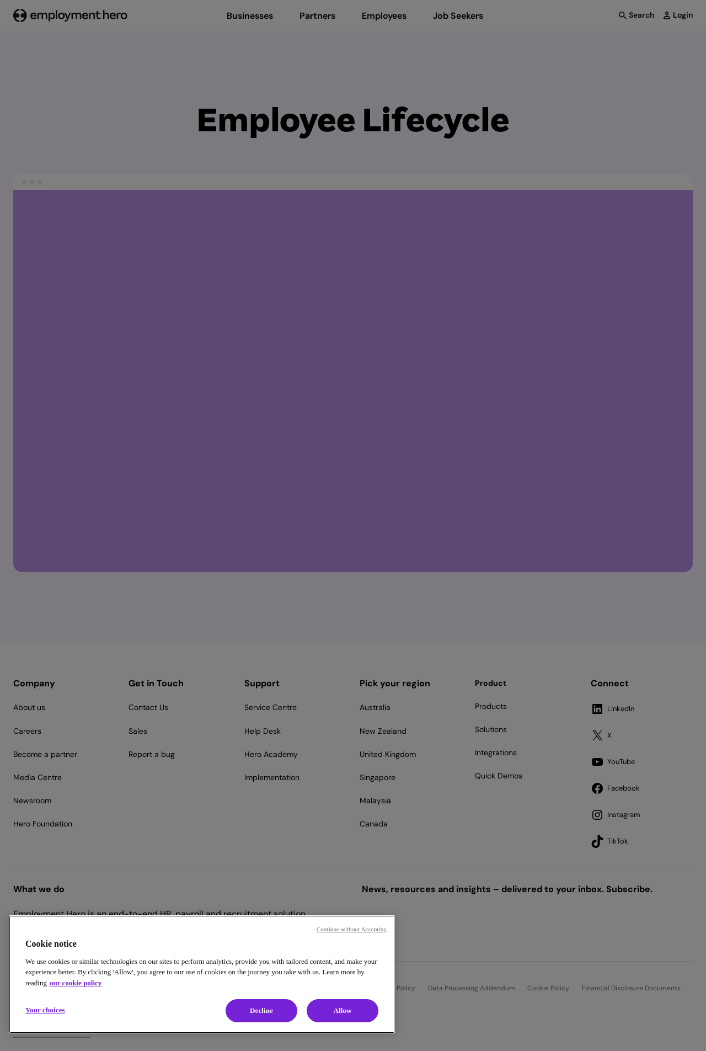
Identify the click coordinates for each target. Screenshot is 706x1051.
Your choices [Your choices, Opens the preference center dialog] (45, 1010)
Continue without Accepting (352, 929)
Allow (342, 1010)
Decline (261, 1010)
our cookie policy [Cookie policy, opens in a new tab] (75, 983)
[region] (202, 974)
